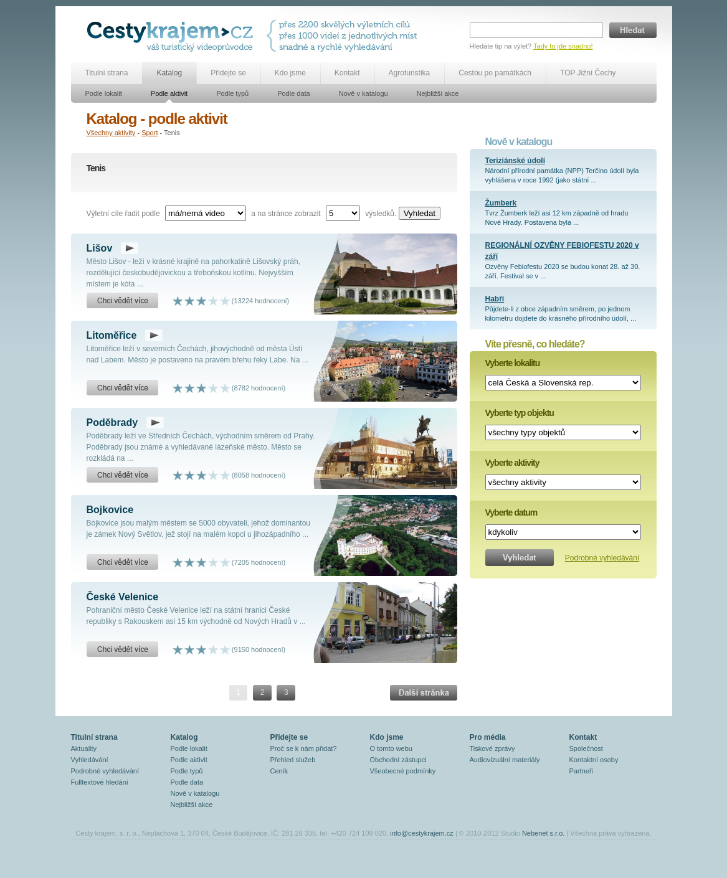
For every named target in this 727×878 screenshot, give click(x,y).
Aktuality (84, 748)
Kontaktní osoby (594, 759)
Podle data (293, 93)
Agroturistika (409, 72)
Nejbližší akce (438, 93)
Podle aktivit (169, 93)
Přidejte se (228, 72)
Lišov (100, 248)
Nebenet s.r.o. (543, 833)
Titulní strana (106, 72)
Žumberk (501, 203)
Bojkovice (110, 509)
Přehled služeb (293, 759)
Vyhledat (419, 213)
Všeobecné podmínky (403, 771)
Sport (149, 132)
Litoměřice (112, 335)
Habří (495, 299)
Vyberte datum (511, 512)
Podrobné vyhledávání (602, 558)
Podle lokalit (103, 93)
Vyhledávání (89, 759)
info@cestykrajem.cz (422, 833)
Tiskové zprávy (492, 748)
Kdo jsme (290, 72)
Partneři (581, 771)
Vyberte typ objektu (519, 413)
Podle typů (232, 93)
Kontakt (347, 72)
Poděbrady (112, 422)
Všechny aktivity (111, 132)
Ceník (279, 771)
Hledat (633, 30)
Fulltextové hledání (99, 782)
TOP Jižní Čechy (588, 72)
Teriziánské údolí (515, 160)
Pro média (488, 737)
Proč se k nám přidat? (303, 748)
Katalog (169, 72)
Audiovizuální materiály (505, 759)
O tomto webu (391, 748)
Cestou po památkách (495, 72)
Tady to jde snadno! (562, 46)
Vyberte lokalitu (512, 363)
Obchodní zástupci (398, 759)
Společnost (586, 748)
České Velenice (123, 597)
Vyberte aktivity (512, 463)
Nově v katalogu (363, 93)
